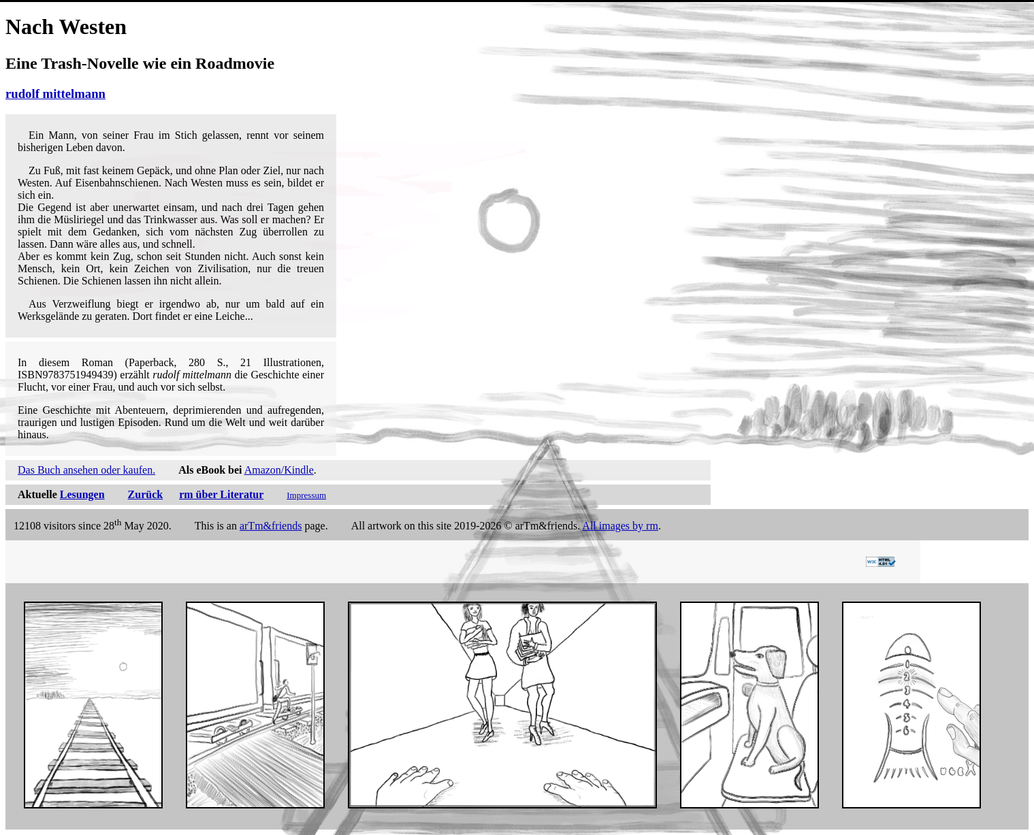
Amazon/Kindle (279, 470)
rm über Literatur (221, 494)
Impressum (306, 495)
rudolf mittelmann (55, 93)
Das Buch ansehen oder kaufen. (86, 470)
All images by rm (620, 525)
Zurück (145, 494)
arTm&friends (271, 525)
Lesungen (82, 494)
